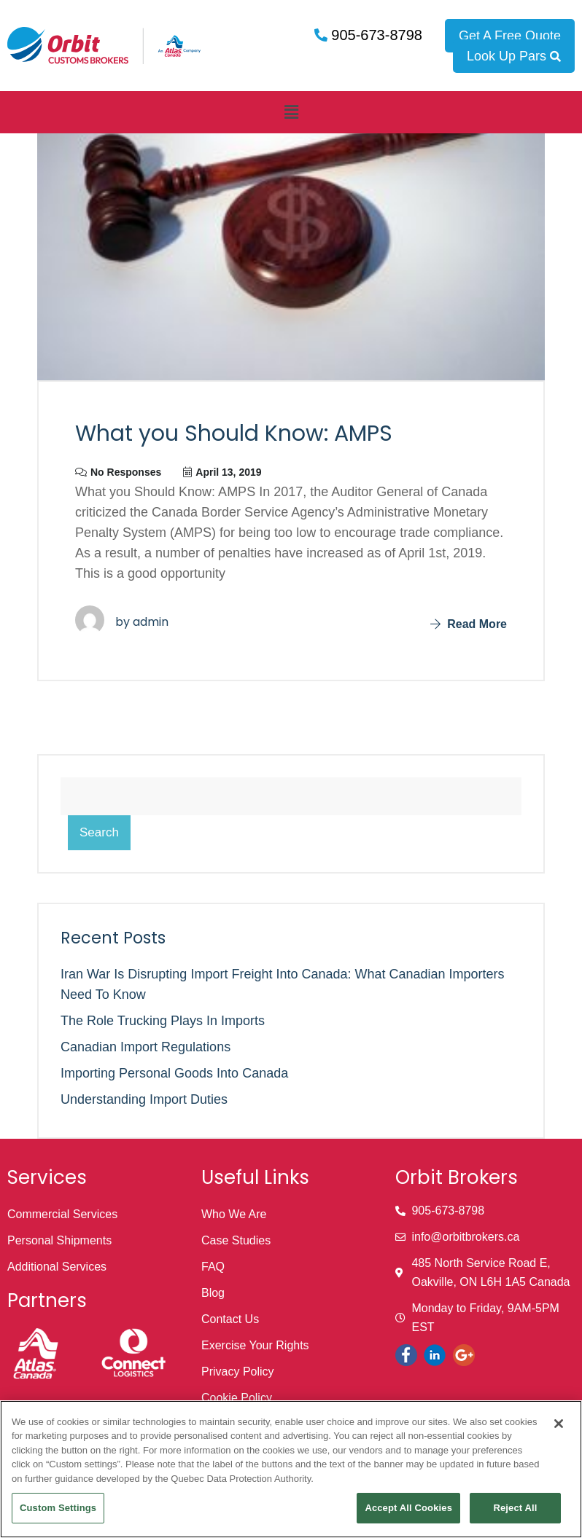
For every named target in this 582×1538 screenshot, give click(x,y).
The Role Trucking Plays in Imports (163, 1020)
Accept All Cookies (408, 1507)
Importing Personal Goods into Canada (174, 1073)
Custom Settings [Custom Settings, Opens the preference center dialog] (58, 1507)
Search (99, 832)
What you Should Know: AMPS (233, 433)
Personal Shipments (59, 1240)
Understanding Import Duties (144, 1099)
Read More (468, 624)
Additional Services (56, 1266)
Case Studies (236, 1240)
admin (150, 621)
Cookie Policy (236, 1398)
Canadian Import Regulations (145, 1047)
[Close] (559, 1424)
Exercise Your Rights (255, 1345)
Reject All (515, 1507)
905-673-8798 (374, 35)
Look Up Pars (514, 56)
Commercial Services (62, 1214)
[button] (291, 112)
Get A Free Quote (510, 35)
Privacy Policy (237, 1371)
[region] (291, 1469)
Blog (213, 1293)
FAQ (213, 1266)
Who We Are (234, 1214)
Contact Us (230, 1319)
